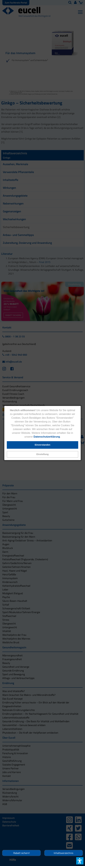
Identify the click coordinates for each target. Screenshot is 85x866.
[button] (42, 454)
